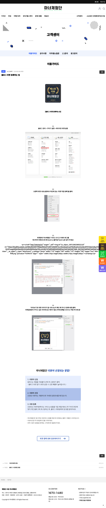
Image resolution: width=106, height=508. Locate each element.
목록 (102, 72)
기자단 (3, 16)
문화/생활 (38, 16)
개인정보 (3, 480)
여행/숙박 (17, 16)
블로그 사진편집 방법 (14, 467)
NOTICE (81, 489)
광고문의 (74, 53)
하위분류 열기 (83, 16)
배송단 (46, 16)
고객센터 (79, 16)
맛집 (9, 16)
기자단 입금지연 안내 (85, 498)
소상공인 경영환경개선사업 (96, 16)
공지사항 (43, 53)
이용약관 (9, 480)
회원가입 (102, 2)
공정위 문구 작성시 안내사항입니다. (89, 492)
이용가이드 (33, 53)
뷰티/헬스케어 (27, 16)
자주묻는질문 (54, 53)
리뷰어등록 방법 (13, 463)
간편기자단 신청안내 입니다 (86, 495)
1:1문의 (65, 53)
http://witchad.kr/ (37, 244)
